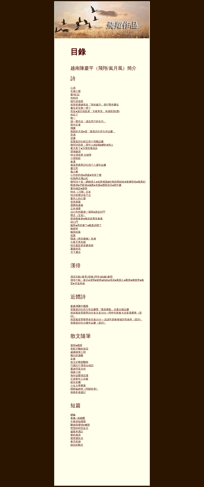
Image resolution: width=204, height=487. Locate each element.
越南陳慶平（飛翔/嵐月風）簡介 (103, 68)
